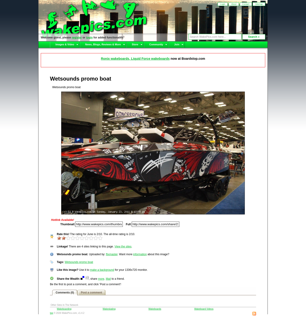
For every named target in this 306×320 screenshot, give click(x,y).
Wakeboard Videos (203, 309)
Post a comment (91, 292)
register (77, 37)
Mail (108, 278)
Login (222, 4)
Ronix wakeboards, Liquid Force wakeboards (135, 58)
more (101, 278)
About (234, 4)
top (51, 313)
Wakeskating (109, 309)
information (140, 254)
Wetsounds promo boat (79, 262)
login (89, 37)
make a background (102, 269)
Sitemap (259, 4)
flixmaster (112, 254)
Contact (245, 4)
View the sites (123, 246)
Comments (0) (65, 292)
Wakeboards (154, 309)
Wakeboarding (64, 309)
